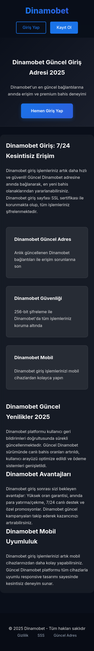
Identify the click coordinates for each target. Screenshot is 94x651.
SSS (41, 635)
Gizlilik (22, 635)
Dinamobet (47, 11)
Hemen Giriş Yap (47, 110)
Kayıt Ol (64, 27)
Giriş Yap (31, 27)
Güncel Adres (65, 635)
